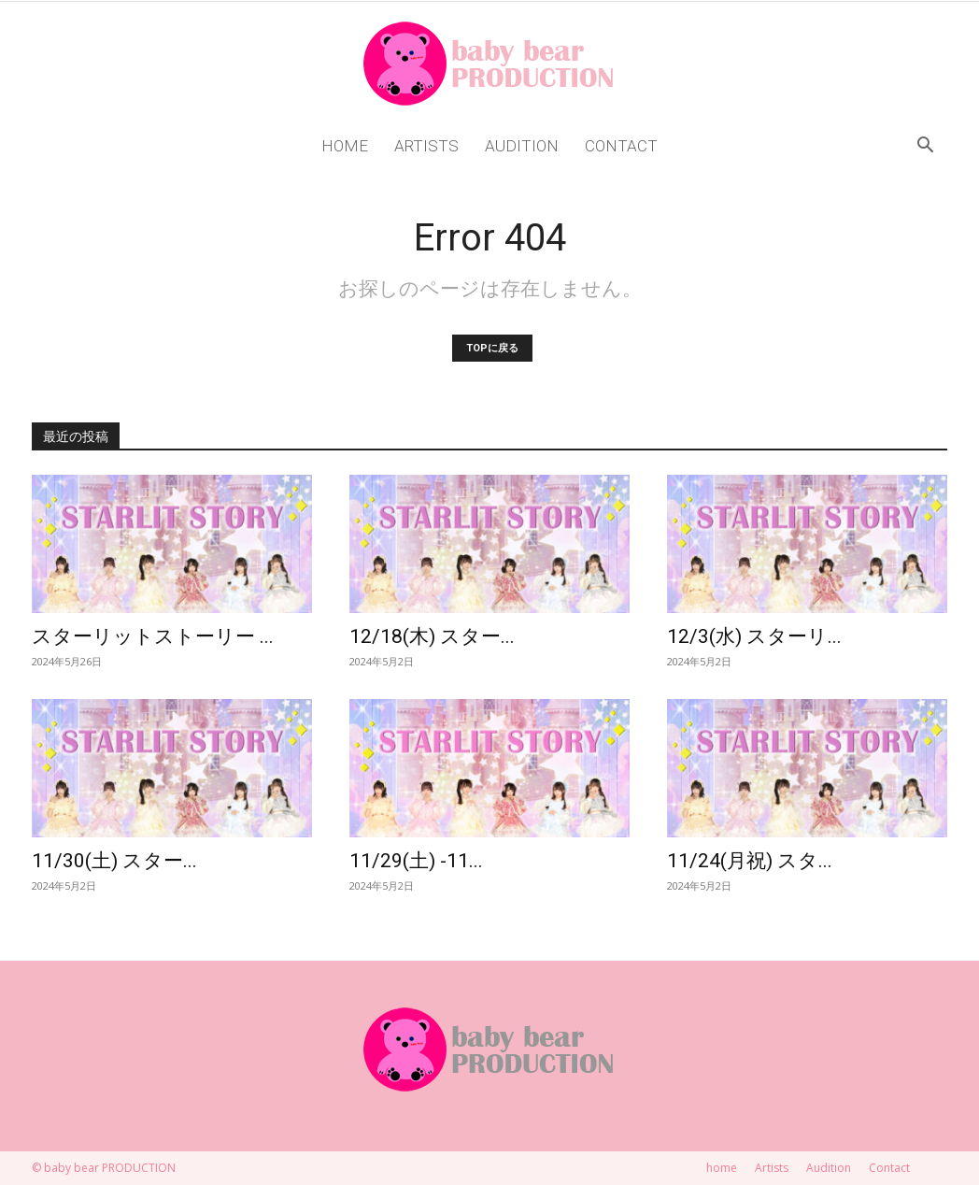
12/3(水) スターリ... (754, 636)
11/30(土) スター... (114, 860)
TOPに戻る (492, 348)
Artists (426, 145)
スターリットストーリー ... (153, 636)
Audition (522, 145)
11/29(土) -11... (416, 860)
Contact (621, 145)
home (344, 145)
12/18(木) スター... (432, 636)
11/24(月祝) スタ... (749, 860)
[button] (924, 147)
